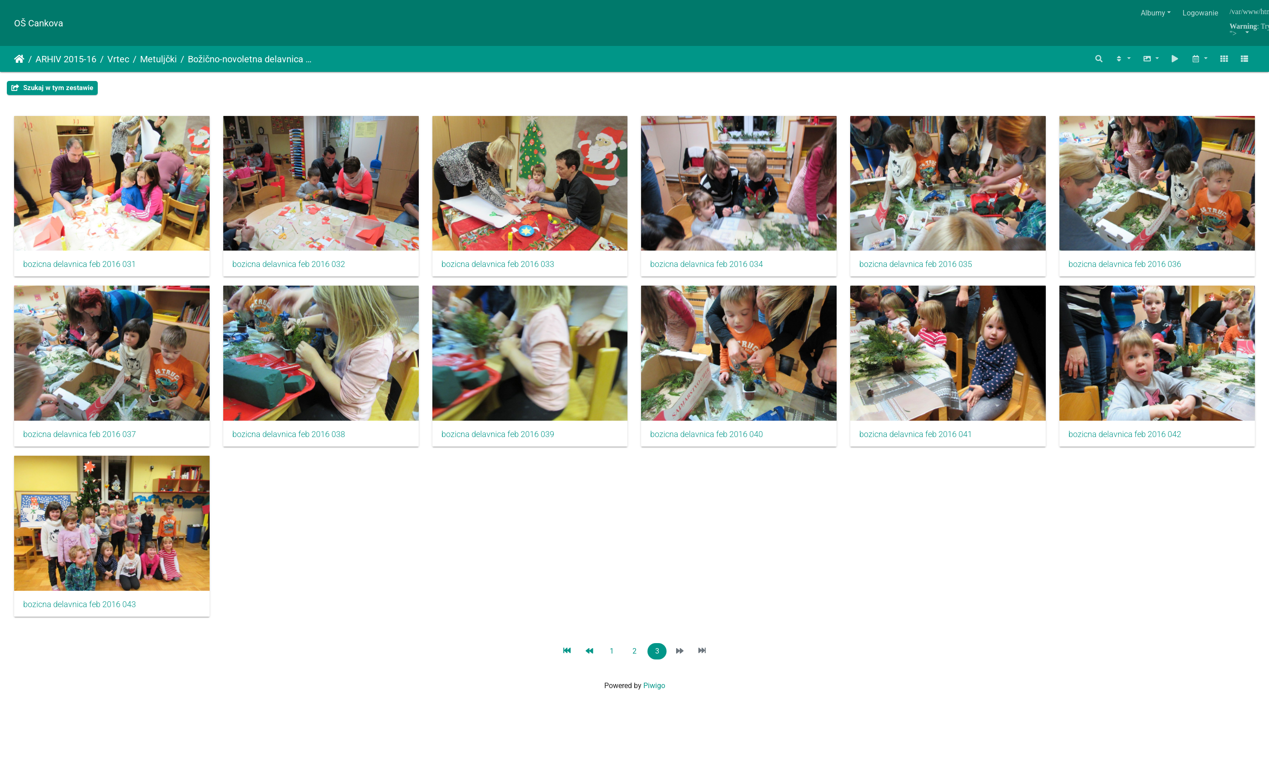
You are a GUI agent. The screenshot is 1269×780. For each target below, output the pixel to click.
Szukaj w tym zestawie (52, 88)
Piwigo (654, 691)
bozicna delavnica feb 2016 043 (502, 609)
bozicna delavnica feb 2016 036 (79, 438)
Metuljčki (158, 59)
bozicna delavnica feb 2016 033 (502, 266)
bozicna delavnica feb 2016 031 (79, 266)
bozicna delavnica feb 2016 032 (291, 266)
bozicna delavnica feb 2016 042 (291, 609)
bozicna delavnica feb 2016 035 (926, 266)
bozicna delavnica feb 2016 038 (502, 438)
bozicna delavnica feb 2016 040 (926, 438)
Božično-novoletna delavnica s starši (250, 59)
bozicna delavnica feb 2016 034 (714, 266)
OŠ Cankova (38, 23)
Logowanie (1200, 13)
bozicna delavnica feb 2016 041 (79, 609)
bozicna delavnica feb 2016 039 (714, 438)
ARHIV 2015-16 (65, 59)
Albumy (1153, 13)
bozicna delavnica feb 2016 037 (291, 438)
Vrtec (118, 59)
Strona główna (19, 59)
